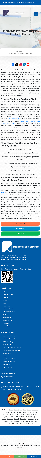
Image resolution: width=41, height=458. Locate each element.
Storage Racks (6, 353)
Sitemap (4, 300)
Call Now (7, 456)
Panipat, (6, 414)
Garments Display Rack (9, 339)
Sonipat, (12, 414)
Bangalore (17, 421)
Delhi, (24, 410)
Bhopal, (18, 414)
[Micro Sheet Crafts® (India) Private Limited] (14, 13)
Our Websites (6, 326)
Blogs (3, 303)
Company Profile (7, 295)
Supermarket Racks (15, 119)
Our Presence (6, 317)
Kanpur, (4, 419)
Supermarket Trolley (8, 362)
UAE (22, 421)
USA (33, 423)
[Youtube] (13, 265)
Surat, (35, 412)
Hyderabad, (28, 417)
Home (19, 51)
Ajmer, (6, 417)
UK (36, 421)
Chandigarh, (18, 410)
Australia (22, 423)
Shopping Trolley (7, 342)
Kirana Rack (5, 356)
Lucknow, (10, 419)
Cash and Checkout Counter (11, 347)
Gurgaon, (35, 410)
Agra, (35, 417)
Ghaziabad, (6, 412)
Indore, (23, 414)
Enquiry (34, 456)
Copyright (20, 443)
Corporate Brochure (8, 312)
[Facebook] (2, 265)
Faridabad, (14, 412)
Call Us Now (20, 223)
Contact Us (5, 306)
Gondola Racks (6, 367)
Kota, (16, 417)
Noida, (29, 410)
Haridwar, (30, 419)
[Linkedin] (10, 265)
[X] (5, 265)
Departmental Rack (8, 359)
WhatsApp (21, 233)
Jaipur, (37, 419)
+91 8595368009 (9, 2)
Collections (5, 297)
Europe (28, 423)
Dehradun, (23, 419)
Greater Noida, (8, 421)
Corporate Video (7, 309)
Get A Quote (20, 228)
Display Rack (5, 364)
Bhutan (31, 421)
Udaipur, (21, 417)
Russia (17, 423)
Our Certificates (7, 320)
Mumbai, (29, 414)
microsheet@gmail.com (28, 2)
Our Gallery (5, 323)
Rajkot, (30, 412)
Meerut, (16, 419)
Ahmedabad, (23, 412)
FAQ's (3, 314)
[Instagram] (7, 265)
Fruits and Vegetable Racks (10, 350)
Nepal (26, 421)
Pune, (35, 414)
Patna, (11, 410)
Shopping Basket (7, 344)
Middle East (10, 423)
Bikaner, (11, 417)
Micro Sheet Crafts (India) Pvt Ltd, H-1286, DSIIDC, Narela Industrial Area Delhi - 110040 (21, 388)
